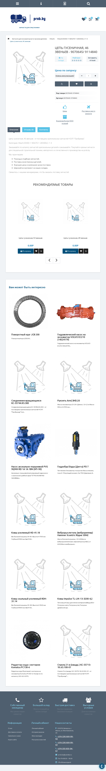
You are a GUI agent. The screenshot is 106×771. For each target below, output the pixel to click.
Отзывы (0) (29, 129)
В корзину (25, 251)
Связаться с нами (14, 736)
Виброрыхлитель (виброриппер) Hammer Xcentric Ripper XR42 (75, 533)
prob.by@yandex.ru (63, 755)
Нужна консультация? (65, 75)
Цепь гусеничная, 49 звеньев (75, 238)
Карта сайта (12, 739)
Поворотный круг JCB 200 (25, 334)
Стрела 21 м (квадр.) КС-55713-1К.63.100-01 (74, 665)
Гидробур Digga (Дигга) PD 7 (73, 466)
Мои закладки (37, 736)
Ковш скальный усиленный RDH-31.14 (29, 599)
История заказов (38, 732)
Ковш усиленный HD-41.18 (25, 532)
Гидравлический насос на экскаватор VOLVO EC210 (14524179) (71, 337)
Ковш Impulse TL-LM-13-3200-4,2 (74, 598)
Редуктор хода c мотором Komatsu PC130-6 (25, 665)
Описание (13, 129)
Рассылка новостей (39, 739)
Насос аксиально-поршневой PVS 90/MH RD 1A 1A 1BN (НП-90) (29, 467)
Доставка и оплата (15, 732)
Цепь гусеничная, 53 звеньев (30, 238)
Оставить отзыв (92, 59)
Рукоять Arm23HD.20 (68, 400)
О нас (10, 728)
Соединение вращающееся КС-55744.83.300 (26, 401)
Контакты (43, 129)
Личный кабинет (38, 728)
